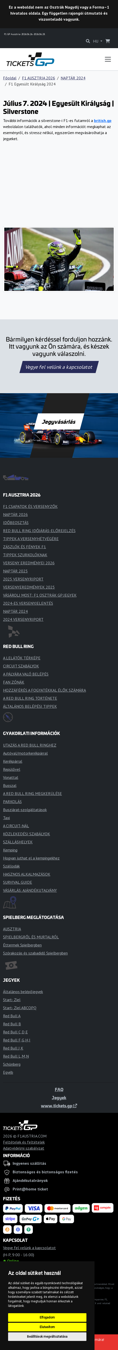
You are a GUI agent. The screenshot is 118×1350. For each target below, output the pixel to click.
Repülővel (11, 769)
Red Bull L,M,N (16, 1056)
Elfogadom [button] (47, 1317)
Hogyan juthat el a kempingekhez (31, 858)
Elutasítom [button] (47, 1327)
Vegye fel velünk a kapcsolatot (59, 367)
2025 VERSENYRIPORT (23, 578)
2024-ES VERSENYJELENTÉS (28, 603)
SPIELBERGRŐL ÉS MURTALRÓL (31, 936)
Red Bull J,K (13, 1048)
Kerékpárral (12, 761)
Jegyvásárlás (59, 421)
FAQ (59, 1089)
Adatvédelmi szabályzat (23, 1148)
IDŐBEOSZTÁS (16, 522)
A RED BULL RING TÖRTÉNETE (30, 698)
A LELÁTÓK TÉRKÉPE (21, 657)
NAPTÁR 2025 (15, 570)
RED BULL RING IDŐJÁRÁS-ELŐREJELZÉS (39, 530)
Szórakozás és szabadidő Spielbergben (35, 953)
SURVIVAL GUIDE (17, 882)
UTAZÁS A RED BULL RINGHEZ (29, 745)
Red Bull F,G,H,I (16, 1039)
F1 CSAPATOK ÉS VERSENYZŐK (30, 506)
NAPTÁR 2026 (15, 514)
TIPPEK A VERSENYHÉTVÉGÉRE (31, 538)
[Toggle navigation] (108, 59)
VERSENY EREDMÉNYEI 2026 (29, 562)
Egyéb (8, 1072)
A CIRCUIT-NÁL (16, 825)
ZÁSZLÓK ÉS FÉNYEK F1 (24, 546)
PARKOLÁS (12, 801)
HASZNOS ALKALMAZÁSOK (26, 874)
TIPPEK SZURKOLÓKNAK (25, 554)
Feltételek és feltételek (24, 1142)
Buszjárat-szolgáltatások (25, 809)
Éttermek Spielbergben (22, 944)
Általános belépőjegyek (23, 991)
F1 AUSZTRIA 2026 (38, 77)
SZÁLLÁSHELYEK (18, 841)
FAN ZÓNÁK (13, 682)
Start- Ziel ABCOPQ (19, 1007)
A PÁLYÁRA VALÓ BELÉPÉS (26, 674)
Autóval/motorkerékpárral (25, 753)
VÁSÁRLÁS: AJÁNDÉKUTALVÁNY (30, 890)
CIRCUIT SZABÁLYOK (21, 665)
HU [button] (96, 41)
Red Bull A (11, 1015)
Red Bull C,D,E (15, 1031)
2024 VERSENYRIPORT (23, 619)
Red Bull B (12, 1023)
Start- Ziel (11, 999)
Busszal (9, 785)
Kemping (10, 849)
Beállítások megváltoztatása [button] (47, 1336)
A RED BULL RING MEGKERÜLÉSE (32, 793)
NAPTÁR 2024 (73, 77)
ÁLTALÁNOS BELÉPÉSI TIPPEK (30, 706)
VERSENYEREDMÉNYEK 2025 (29, 587)
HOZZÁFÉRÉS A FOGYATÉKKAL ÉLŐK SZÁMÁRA (44, 690)
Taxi (6, 817)
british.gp (102, 120)
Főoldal (9, 77)
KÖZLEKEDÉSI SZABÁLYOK (26, 833)
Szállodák (11, 866)
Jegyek (59, 1097)
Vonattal (10, 777)
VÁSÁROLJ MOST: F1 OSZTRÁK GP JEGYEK (40, 595)
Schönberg (11, 1064)
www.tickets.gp (59, 1105)
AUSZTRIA (12, 928)
